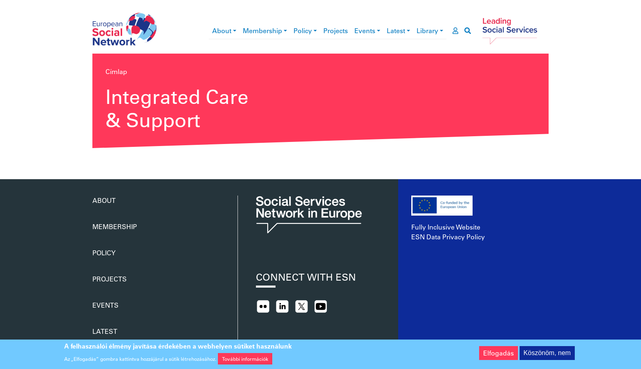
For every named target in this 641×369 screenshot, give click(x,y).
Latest (396, 30)
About (221, 30)
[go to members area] (455, 31)
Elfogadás (498, 355)
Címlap (116, 71)
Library (427, 30)
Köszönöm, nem (547, 355)
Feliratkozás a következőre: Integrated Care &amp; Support (95, 159)
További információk (245, 361)
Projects (335, 30)
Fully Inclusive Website (445, 227)
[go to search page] (467, 31)
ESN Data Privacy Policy (448, 236)
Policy (303, 30)
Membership (262, 30)
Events (364, 30)
